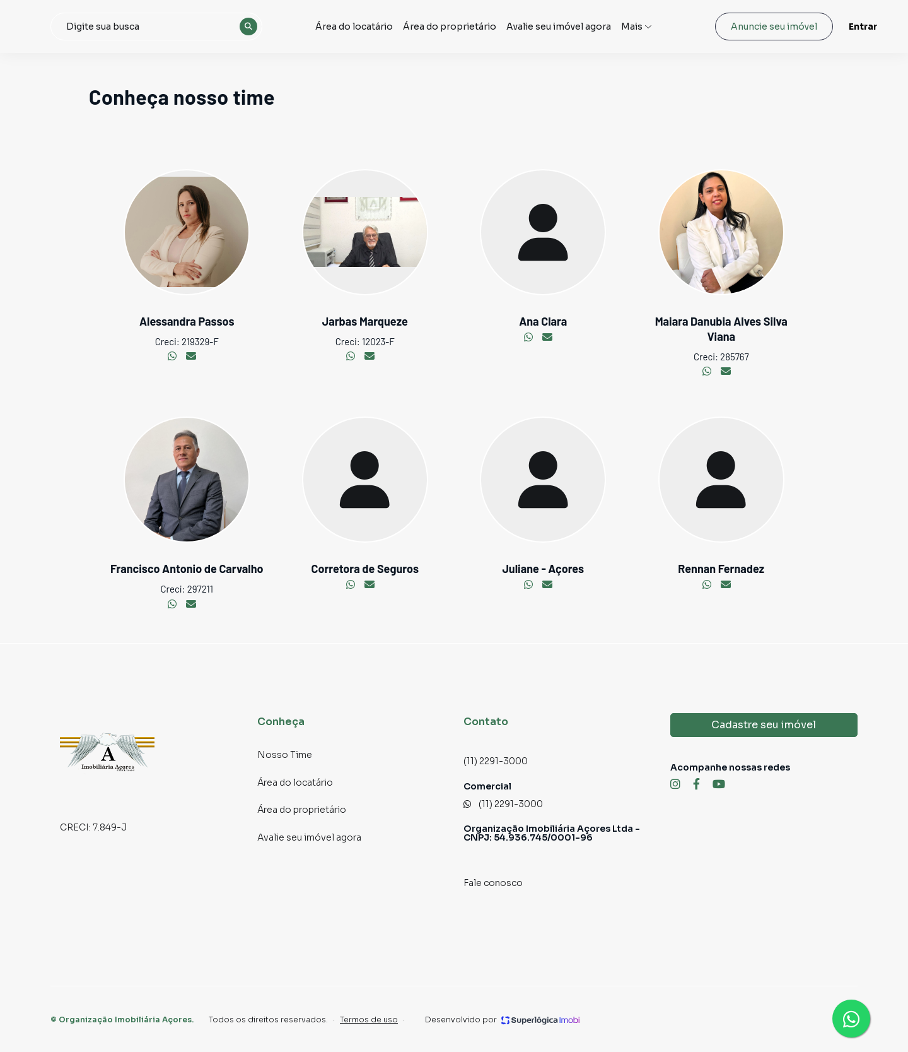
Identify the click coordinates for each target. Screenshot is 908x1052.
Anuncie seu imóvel (754, 26)
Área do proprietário (477, 26)
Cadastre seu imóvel (763, 724)
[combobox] (212, 26)
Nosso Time (284, 754)
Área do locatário (386, 26)
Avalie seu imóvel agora (585, 26)
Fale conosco (493, 883)
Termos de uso (369, 1019)
